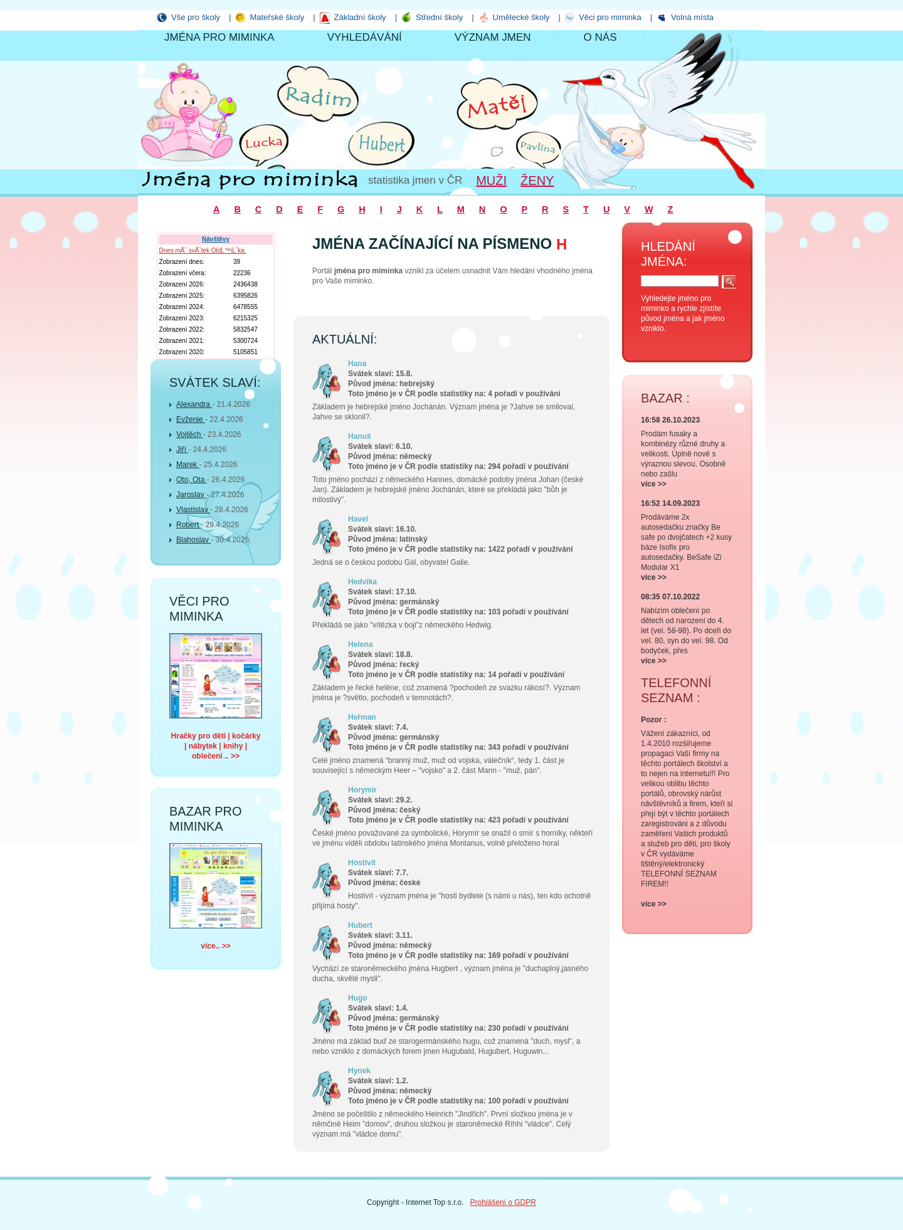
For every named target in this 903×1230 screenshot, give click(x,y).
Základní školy (360, 17)
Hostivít (362, 862)
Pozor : (654, 719)
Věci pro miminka (610, 17)
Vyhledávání (364, 37)
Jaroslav (191, 494)
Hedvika (362, 581)
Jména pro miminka (219, 37)
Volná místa (692, 17)
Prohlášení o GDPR (503, 1202)
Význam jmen (493, 37)
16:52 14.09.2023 (670, 503)
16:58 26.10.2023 (670, 420)
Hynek (359, 1070)
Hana (357, 363)
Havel (358, 519)
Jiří (182, 449)
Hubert (360, 925)
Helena (360, 644)
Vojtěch (189, 434)
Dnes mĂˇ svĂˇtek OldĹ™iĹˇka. (202, 250)
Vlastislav (193, 509)
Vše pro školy (195, 17)
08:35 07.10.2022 (670, 596)
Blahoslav (193, 539)
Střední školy (439, 17)
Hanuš (359, 436)
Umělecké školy (521, 17)
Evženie (190, 419)
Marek (187, 464)
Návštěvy (216, 239)
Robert (188, 524)
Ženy (537, 180)
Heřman (362, 717)
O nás (600, 37)
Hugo (357, 998)
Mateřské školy (277, 17)
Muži (491, 180)
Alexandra (194, 404)
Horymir (362, 790)
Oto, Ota (191, 479)
